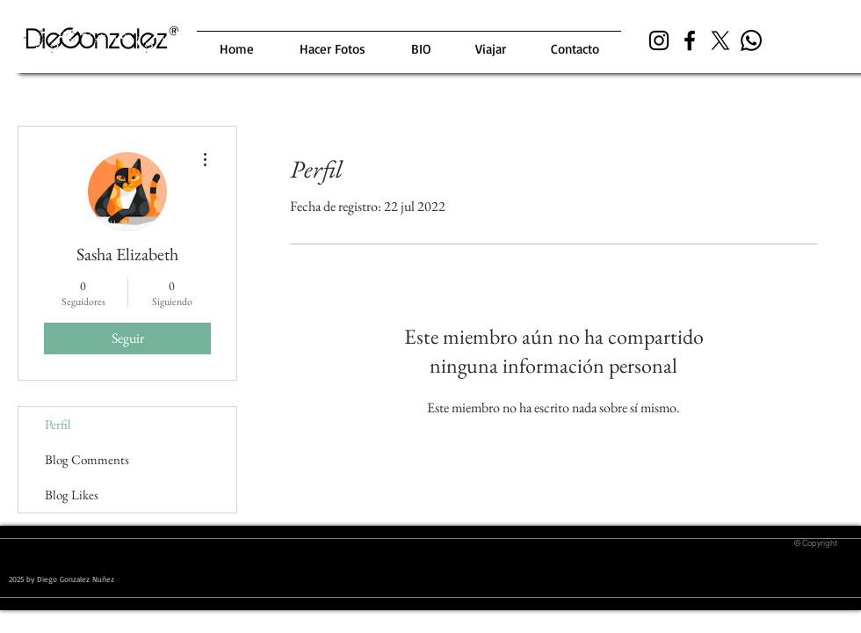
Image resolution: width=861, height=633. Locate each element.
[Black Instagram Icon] (659, 40)
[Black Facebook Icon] (689, 40)
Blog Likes (71, 494)
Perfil (58, 424)
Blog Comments (87, 459)
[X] (720, 40)
